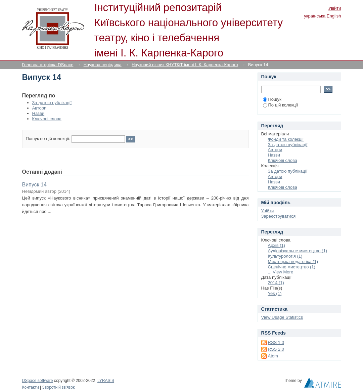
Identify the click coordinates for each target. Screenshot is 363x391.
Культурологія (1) (285, 256)
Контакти (30, 387)
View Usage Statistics (282, 317)
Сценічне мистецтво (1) (291, 266)
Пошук (272, 99)
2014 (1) (276, 282)
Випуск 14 (34, 184)
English (334, 15)
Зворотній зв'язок (58, 387)
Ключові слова (46, 118)
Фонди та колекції (286, 139)
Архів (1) (276, 245)
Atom (273, 355)
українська (314, 15)
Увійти (334, 8)
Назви (38, 113)
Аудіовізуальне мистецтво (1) (297, 250)
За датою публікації (52, 102)
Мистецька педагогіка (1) (293, 261)
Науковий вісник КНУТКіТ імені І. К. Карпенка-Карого (185, 64)
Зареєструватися (278, 216)
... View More (280, 271)
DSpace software (37, 380)
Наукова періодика (103, 64)
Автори (39, 108)
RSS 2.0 (276, 349)
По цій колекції (280, 104)
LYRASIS (105, 380)
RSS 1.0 (276, 342)
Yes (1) (275, 293)
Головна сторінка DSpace (48, 64)
